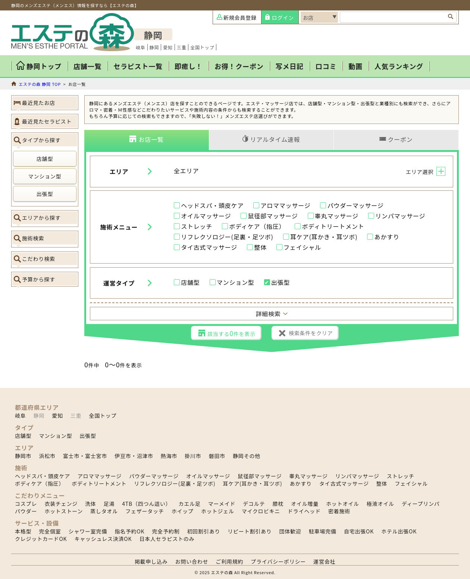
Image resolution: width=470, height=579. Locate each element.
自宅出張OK (359, 531)
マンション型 (45, 176)
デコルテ (254, 503)
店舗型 (45, 158)
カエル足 (190, 503)
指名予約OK (129, 531)
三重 (182, 47)
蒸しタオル (104, 511)
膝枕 (277, 503)
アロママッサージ (285, 205)
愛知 (168, 47)
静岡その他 (246, 456)
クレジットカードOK (41, 538)
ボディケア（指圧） (257, 226)
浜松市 (47, 456)
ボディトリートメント (333, 226)
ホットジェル (217, 511)
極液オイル (380, 503)
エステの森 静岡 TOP (40, 84)
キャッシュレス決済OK (103, 538)
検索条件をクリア (311, 333)
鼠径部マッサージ (273, 216)
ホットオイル (342, 503)
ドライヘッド (304, 511)
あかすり (387, 237)
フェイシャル (302, 247)
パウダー (26, 511)
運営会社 (324, 561)
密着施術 (339, 511)
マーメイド (221, 503)
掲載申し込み (151, 561)
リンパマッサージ (400, 216)
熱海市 (169, 456)
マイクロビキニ (261, 511)
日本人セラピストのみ (166, 538)
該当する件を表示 (231, 333)
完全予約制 (165, 531)
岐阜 (140, 47)
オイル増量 (305, 503)
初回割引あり (203, 531)
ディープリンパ (421, 503)
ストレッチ (196, 226)
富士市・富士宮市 (85, 456)
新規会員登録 (240, 17)
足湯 (109, 503)
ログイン (283, 17)
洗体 (90, 503)
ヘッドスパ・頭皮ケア (212, 205)
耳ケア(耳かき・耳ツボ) (323, 237)
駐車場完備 (322, 531)
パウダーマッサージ (356, 205)
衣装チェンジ (61, 503)
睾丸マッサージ (336, 216)
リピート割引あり (250, 531)
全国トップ (202, 47)
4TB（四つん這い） (146, 503)
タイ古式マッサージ (209, 247)
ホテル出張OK (399, 531)
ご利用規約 (229, 561)
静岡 (154, 47)
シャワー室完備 (88, 531)
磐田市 (217, 456)
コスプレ (26, 503)
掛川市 (193, 456)
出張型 (45, 193)
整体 (260, 247)
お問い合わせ (192, 561)
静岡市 (23, 456)
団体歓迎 (290, 531)
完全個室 (50, 531)
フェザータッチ (144, 511)
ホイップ (183, 511)
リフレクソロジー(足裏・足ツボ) (227, 237)
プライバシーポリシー (278, 561)
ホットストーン (63, 511)
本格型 (23, 531)
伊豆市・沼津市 (134, 456)
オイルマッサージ (206, 216)
